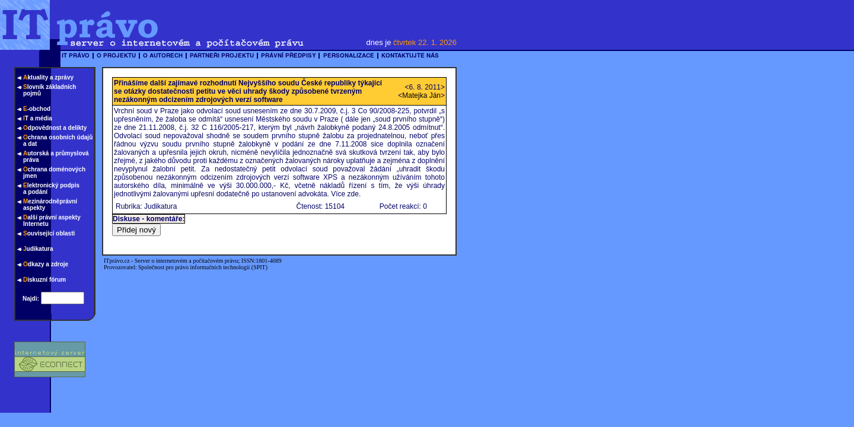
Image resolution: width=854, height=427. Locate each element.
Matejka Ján (421, 95)
